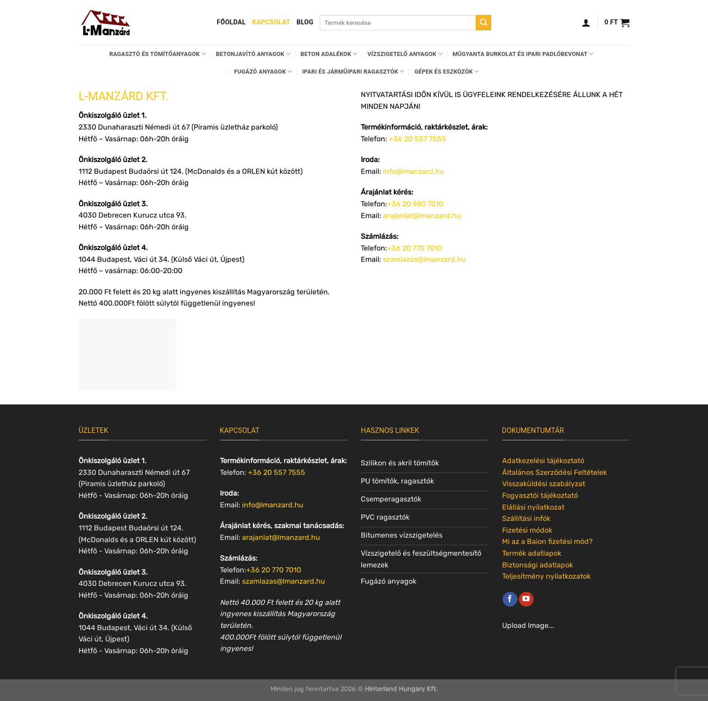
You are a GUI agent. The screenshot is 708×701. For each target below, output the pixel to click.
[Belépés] (586, 22)
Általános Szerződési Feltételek (554, 472)
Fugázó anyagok (263, 71)
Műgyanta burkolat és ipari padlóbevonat (522, 54)
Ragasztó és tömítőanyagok (157, 54)
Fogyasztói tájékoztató (540, 495)
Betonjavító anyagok (253, 54)
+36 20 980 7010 (415, 204)
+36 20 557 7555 (417, 139)
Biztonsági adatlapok (537, 565)
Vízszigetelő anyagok (405, 54)
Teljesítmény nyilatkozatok (546, 576)
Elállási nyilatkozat (533, 507)
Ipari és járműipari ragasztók (353, 71)
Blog (305, 22)
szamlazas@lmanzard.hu (424, 259)
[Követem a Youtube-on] (526, 599)
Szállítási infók (526, 518)
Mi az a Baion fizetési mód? (547, 541)
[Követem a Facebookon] (510, 599)
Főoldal (231, 22)
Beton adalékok (329, 54)
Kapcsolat (271, 22)
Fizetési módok (527, 530)
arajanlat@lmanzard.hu (422, 215)
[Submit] (483, 22)
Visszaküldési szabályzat (543, 483)
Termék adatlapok (531, 553)
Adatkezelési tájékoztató (543, 460)
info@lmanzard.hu (413, 171)
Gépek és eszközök (447, 71)
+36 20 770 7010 (414, 248)
